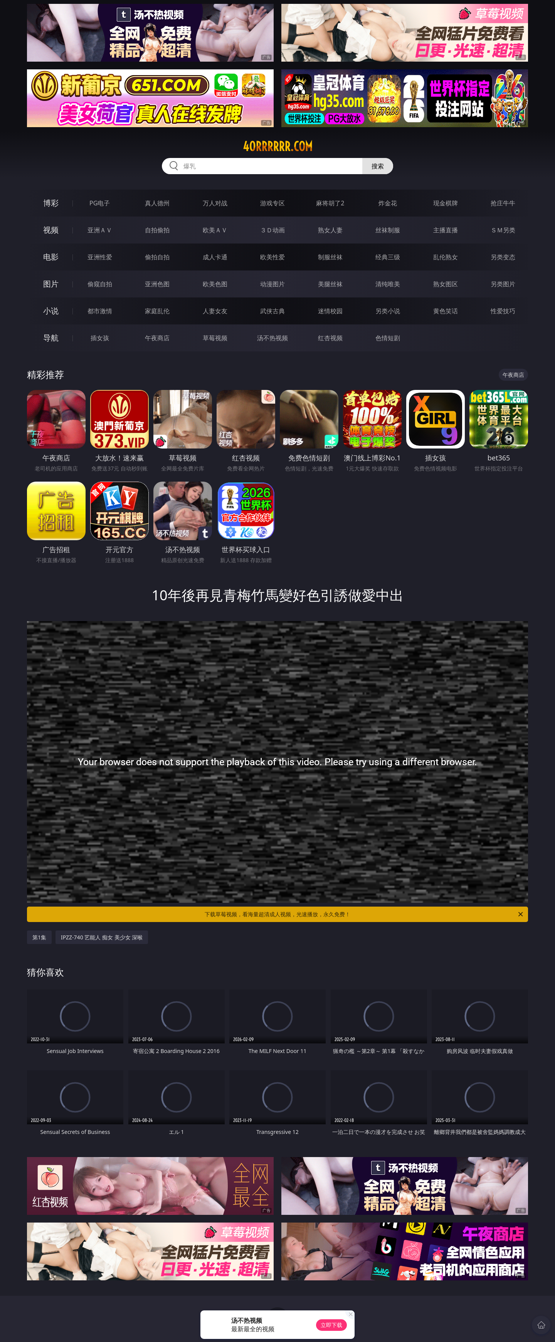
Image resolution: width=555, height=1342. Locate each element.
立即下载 (331, 1325)
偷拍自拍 (157, 257)
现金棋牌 (445, 203)
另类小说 (387, 311)
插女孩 (100, 338)
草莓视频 (215, 338)
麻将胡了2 (330, 203)
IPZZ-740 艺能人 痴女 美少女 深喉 (102, 937)
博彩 (51, 203)
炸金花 (387, 203)
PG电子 (99, 203)
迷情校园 (330, 311)
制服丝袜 (330, 257)
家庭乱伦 (157, 311)
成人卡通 (215, 257)
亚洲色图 (157, 284)
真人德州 (157, 203)
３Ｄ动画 (272, 230)
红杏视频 (330, 338)
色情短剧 (387, 338)
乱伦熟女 (445, 257)
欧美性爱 (272, 257)
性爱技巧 (503, 311)
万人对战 (215, 203)
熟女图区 (445, 284)
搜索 (378, 166)
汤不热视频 (272, 338)
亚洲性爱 (99, 257)
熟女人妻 (330, 230)
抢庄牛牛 (503, 203)
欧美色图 (215, 284)
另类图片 (503, 284)
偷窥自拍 (99, 284)
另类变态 (503, 257)
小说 (51, 311)
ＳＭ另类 (503, 230)
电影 (51, 257)
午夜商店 (157, 338)
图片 (51, 284)
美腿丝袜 (330, 284)
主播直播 (445, 230)
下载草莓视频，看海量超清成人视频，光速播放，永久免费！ (364, 914)
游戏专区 (272, 203)
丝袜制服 (387, 230)
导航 (51, 338)
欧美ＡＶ (215, 230)
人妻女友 (215, 311)
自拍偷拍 (157, 230)
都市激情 (99, 311)
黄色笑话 (445, 311)
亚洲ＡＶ (99, 230)
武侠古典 (272, 311)
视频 (51, 230)
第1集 (39, 937)
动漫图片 (272, 284)
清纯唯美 (387, 284)
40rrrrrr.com (278, 146)
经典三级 (387, 257)
